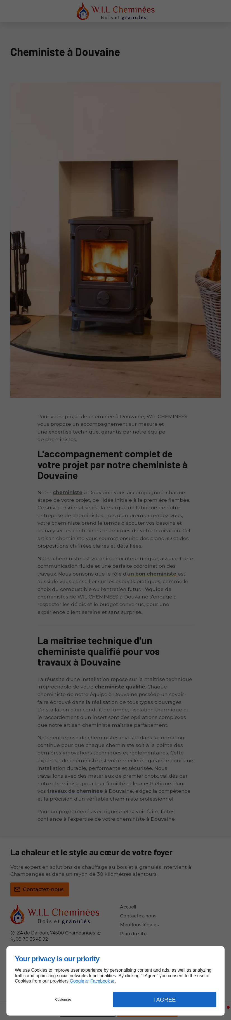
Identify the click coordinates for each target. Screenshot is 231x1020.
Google (77, 981)
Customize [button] (63, 1000)
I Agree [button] (164, 1000)
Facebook (100, 981)
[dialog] (115, 981)
